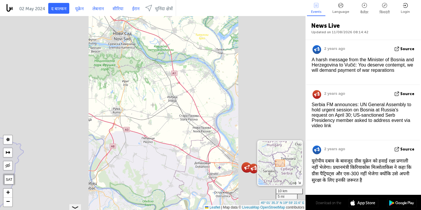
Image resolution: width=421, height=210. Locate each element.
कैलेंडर (364, 8)
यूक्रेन (79, 8)
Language (340, 8)
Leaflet (212, 207)
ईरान (135, 8)
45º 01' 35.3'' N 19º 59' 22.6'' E (282, 202)
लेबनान (98, 8)
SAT (9, 180)
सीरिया (118, 8)
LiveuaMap (250, 207)
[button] (247, 167)
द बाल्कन (58, 8)
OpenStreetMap (272, 207)
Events (316, 8)
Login (405, 8)
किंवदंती (384, 8)
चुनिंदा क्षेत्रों (159, 8)
